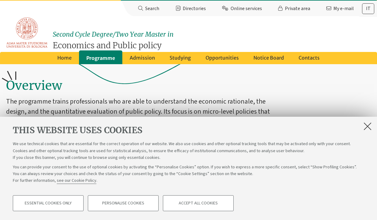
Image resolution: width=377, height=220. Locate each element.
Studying (180, 60)
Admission (142, 60)
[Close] (367, 126)
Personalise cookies (123, 203)
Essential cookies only (48, 203)
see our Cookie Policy (76, 181)
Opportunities (222, 60)
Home (64, 60)
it (368, 8)
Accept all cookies (198, 203)
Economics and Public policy (216, 37)
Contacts (309, 60)
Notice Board (268, 60)
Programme (100, 60)
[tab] (368, 8)
